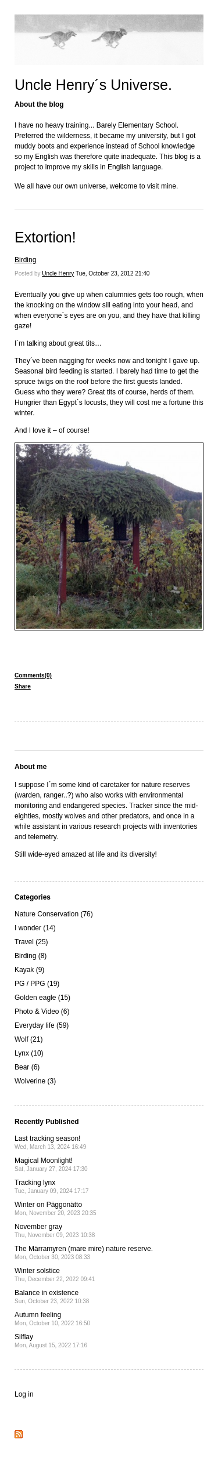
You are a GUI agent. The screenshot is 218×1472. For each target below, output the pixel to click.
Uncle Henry (58, 273)
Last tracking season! (50, 1142)
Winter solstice (55, 1274)
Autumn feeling (52, 1318)
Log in (24, 1394)
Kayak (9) (29, 970)
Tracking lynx (52, 1186)
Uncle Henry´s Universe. (93, 85)
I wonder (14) (35, 928)
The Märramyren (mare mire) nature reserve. (84, 1252)
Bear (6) (27, 1067)
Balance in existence (52, 1296)
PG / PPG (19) (37, 984)
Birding (25, 260)
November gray (55, 1230)
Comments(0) (33, 675)
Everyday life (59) (42, 1025)
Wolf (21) (28, 1039)
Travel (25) (31, 942)
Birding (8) (31, 956)
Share (23, 686)
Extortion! (45, 237)
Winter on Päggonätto (56, 1208)
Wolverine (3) (35, 1081)
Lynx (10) (29, 1053)
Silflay (51, 1340)
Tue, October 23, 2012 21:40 (113, 273)
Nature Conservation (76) (54, 914)
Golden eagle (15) (42, 998)
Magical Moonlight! (51, 1164)
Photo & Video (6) (42, 1011)
